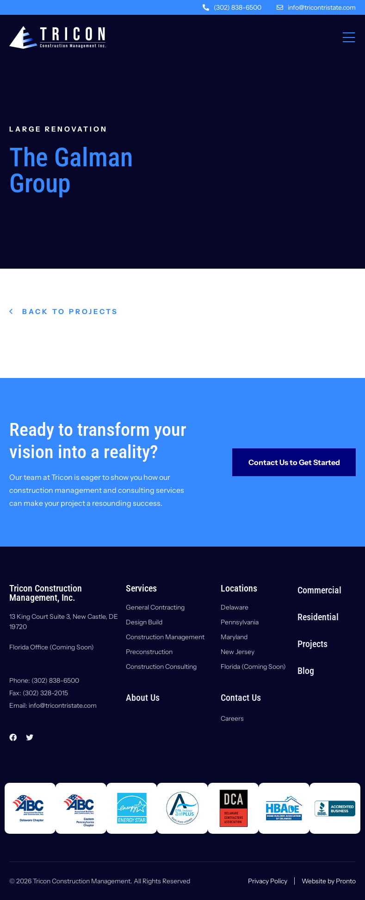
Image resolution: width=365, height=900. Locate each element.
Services (141, 588)
